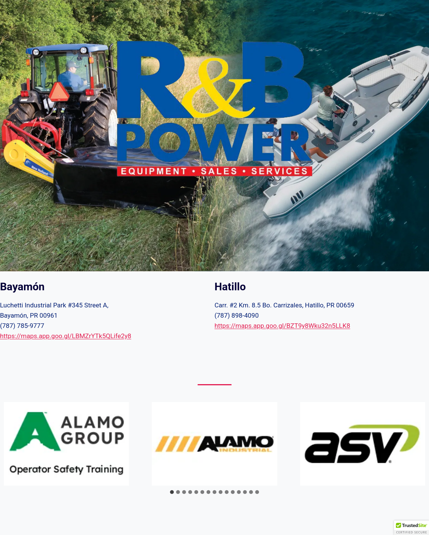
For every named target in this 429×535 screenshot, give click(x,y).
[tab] (172, 492)
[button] (411, 528)
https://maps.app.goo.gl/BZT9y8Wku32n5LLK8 (282, 325)
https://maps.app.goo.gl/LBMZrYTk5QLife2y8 (65, 336)
